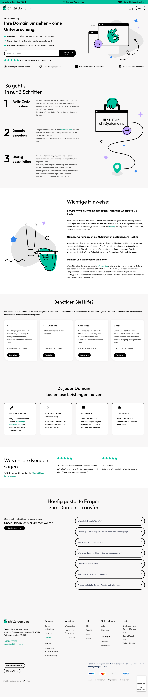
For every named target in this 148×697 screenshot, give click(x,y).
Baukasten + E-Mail (18, 418)
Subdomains (123, 418)
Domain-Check (66, 134)
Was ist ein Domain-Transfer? (90, 526)
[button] (110, 526)
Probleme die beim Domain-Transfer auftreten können (100, 590)
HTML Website (50, 330)
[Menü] (144, 677)
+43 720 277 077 (10, 646)
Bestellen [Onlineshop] (84, 360)
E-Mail (117, 330)
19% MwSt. (12, 676)
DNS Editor (86, 418)
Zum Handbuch (14, 670)
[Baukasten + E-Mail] (11, 413)
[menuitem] (129, 10)
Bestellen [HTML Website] (49, 360)
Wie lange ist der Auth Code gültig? (92, 579)
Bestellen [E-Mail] (120, 360)
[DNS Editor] (83, 413)
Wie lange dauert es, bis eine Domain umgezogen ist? (99, 558)
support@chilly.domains (13, 649)
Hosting (112, 231)
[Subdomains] (119, 413)
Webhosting (103, 271)
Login (140, 10)
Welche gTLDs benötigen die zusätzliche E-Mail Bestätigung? (103, 537)
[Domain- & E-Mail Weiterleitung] (47, 413)
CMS (9, 330)
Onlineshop (83, 330)
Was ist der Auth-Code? (88, 568)
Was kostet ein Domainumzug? (90, 547)
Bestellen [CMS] (13, 360)
